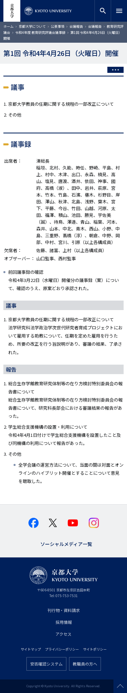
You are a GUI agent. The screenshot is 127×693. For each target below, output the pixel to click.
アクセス (63, 634)
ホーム (8, 26)
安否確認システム (46, 664)
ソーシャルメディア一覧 (66, 543)
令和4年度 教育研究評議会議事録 (40, 32)
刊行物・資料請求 (63, 610)
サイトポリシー (95, 649)
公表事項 (57, 26)
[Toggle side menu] (115, 70)
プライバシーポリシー (62, 649)
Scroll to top (120, 686)
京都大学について (32, 26)
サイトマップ (31, 649)
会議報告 (76, 26)
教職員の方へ (85, 664)
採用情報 (64, 622)
